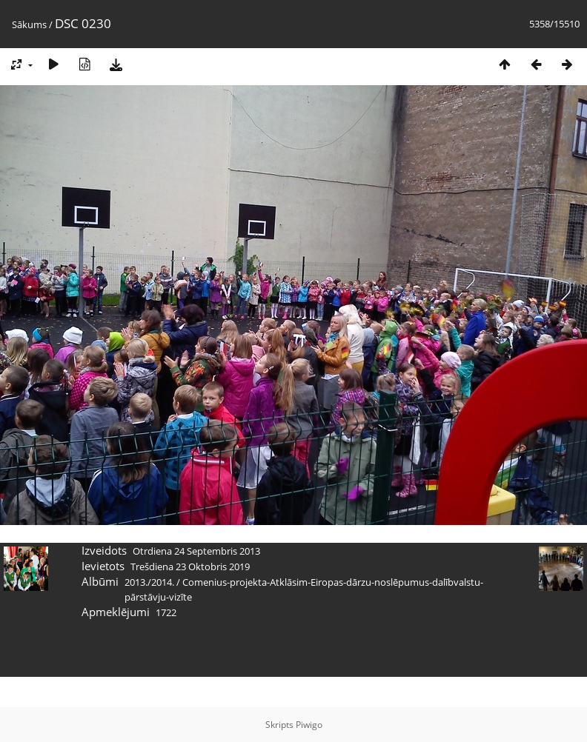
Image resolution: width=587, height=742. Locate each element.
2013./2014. (149, 582)
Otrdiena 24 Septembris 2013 (196, 551)
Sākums (29, 24)
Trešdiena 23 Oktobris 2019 (190, 566)
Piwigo (309, 724)
